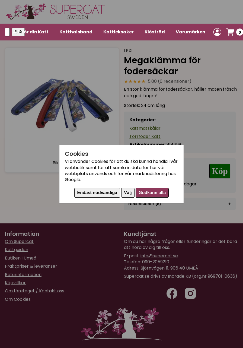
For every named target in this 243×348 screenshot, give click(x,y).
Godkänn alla (152, 192)
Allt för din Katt (31, 31)
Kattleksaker (118, 31)
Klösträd (155, 31)
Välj (128, 192)
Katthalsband (75, 31)
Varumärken (190, 31)
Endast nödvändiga (97, 192)
